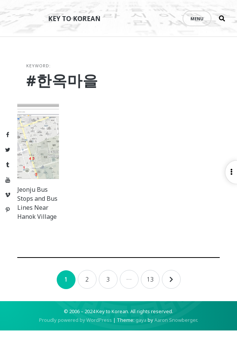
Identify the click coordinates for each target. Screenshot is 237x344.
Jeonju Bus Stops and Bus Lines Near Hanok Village (41, 212)
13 (150, 293)
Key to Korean (77, 18)
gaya (141, 333)
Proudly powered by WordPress (75, 333)
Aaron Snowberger (175, 333)
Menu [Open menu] (197, 18)
